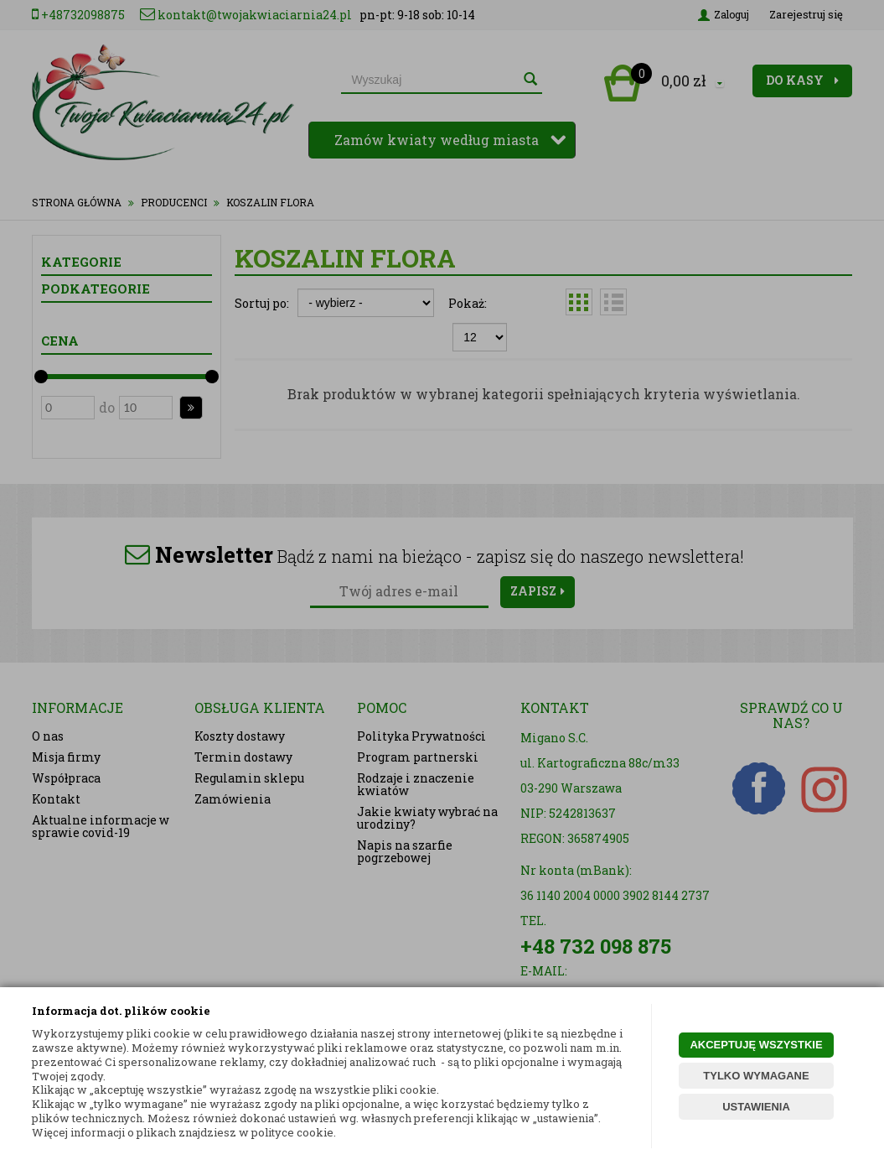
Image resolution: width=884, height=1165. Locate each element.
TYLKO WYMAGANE (756, 1075)
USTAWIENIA (756, 1106)
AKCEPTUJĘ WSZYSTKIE (756, 1044)
